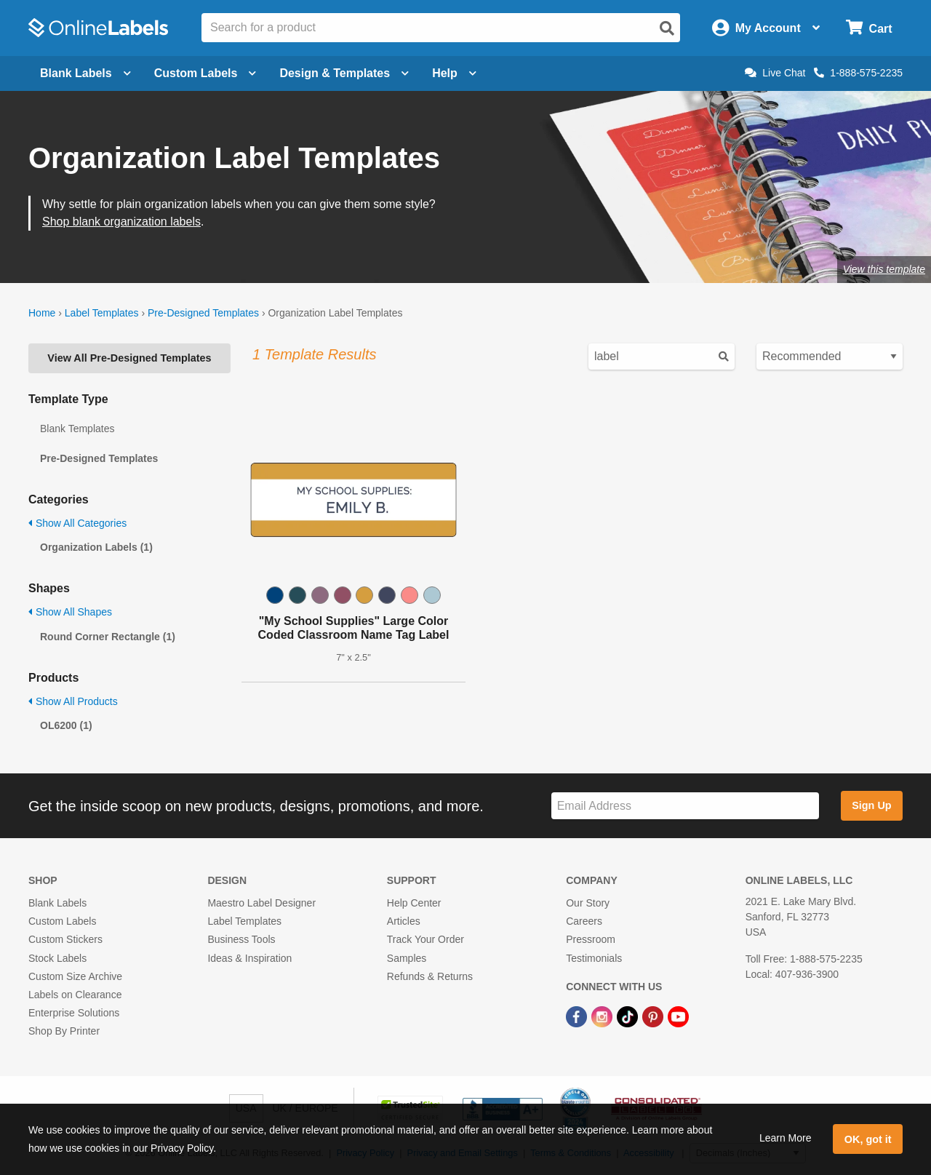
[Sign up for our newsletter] (685, 805)
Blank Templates (77, 428)
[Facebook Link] (578, 1015)
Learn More (785, 1138)
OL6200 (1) (66, 725)
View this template (884, 269)
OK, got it (868, 1139)
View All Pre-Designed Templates (129, 358)
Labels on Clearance (74, 994)
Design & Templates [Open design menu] (344, 73)
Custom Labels (62, 921)
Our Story (588, 903)
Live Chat (775, 73)
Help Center (414, 903)
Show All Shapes (70, 612)
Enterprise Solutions (73, 1013)
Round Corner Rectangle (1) (107, 636)
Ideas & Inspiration (249, 958)
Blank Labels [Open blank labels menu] (85, 73)
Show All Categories (77, 523)
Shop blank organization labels (121, 221)
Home (41, 313)
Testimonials (594, 958)
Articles (403, 921)
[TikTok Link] (629, 1015)
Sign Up (871, 805)
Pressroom (590, 939)
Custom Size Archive (75, 976)
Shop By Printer (64, 1031)
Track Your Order (425, 939)
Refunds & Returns (430, 976)
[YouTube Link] (678, 1015)
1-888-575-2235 (858, 73)
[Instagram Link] (603, 1015)
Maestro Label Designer (261, 903)
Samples (406, 958)
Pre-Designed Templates (203, 313)
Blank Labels (57, 903)
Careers (584, 921)
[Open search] (667, 28)
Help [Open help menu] (454, 73)
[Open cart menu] (869, 28)
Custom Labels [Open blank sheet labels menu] (205, 73)
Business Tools (241, 939)
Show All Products (73, 701)
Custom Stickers (65, 939)
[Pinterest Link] (654, 1015)
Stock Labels (57, 958)
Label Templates (102, 313)
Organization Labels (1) (96, 547)
